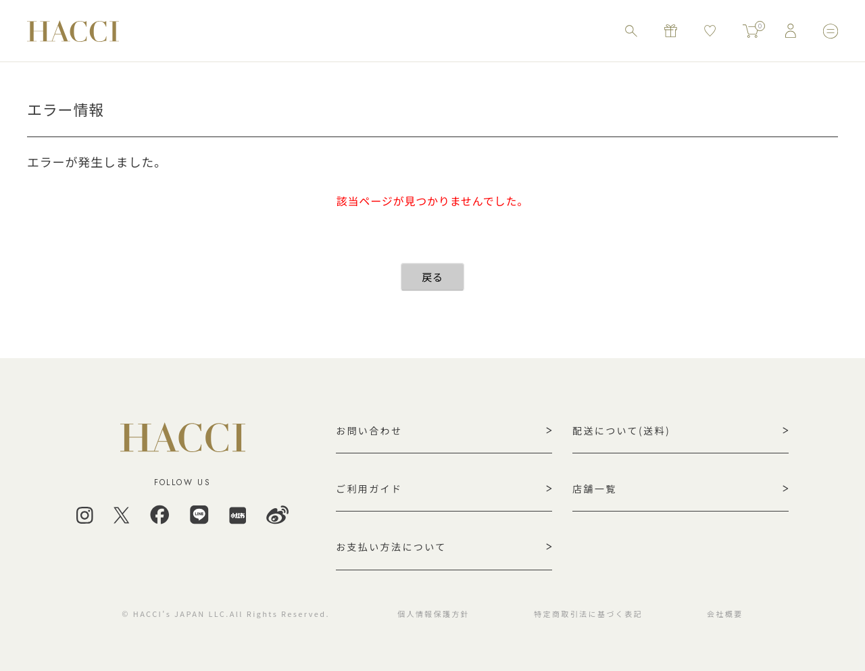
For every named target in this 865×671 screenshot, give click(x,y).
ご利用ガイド (369, 488)
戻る (432, 277)
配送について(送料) (621, 430)
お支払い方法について (391, 546)
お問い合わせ (369, 430)
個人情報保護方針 (433, 613)
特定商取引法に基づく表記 (588, 613)
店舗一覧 (594, 488)
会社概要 (725, 613)
